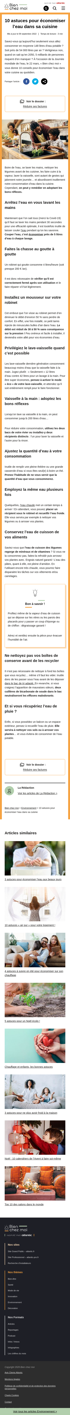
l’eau (23, 230)
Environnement (28, 808)
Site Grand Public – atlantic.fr (21, 1251)
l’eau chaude (27, 505)
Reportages (13, 1330)
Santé (10, 1285)
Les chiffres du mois (17, 1353)
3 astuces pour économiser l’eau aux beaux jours (33, 879)
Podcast (11, 1336)
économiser (36, 234)
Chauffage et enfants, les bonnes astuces (29, 1066)
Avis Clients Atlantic (14, 1372)
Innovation (12, 1296)
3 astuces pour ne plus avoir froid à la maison (31, 1112)
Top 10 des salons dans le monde (24, 1204)
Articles (11, 1324)
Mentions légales (12, 1379)
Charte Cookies (12, 1395)
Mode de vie (13, 1290)
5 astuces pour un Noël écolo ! (22, 1021)
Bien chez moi (12, 808)
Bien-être (12, 1279)
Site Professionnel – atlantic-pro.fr (23, 1257)
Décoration (13, 1308)
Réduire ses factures (35, 106)
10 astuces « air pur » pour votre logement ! (30, 925)
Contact (8, 1402)
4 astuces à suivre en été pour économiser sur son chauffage (34, 973)
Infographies (13, 1347)
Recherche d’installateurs (19, 1263)
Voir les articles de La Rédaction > (37, 793)
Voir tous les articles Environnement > (35, 1411)
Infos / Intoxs (13, 1342)
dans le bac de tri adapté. (20, 683)
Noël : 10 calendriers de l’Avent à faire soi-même (33, 1158)
